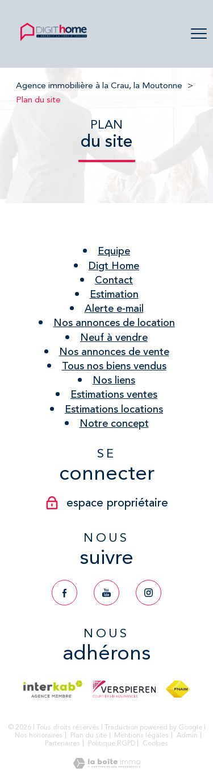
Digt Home (114, 266)
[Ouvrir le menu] (199, 34)
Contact (114, 280)
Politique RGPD (111, 743)
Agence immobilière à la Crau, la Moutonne (99, 85)
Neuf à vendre (114, 337)
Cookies (155, 743)
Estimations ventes (113, 394)
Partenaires (62, 743)
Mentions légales (141, 735)
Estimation (114, 294)
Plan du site (88, 735)
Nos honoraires (38, 735)
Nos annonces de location (114, 323)
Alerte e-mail (114, 308)
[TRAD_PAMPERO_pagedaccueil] (53, 40)
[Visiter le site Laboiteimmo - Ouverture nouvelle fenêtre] (107, 765)
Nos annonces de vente (114, 352)
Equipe (114, 251)
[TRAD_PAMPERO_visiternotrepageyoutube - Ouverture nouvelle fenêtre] (106, 592)
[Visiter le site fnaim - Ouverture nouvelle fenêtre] (177, 689)
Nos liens (114, 380)
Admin (187, 735)
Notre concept (114, 423)
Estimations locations (114, 409)
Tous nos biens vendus (114, 366)
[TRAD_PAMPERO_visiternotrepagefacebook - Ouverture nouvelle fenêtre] (64, 592)
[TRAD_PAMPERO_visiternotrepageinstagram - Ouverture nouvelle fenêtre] (148, 592)
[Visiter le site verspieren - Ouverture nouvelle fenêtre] (124, 689)
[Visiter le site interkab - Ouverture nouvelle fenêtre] (52, 689)
